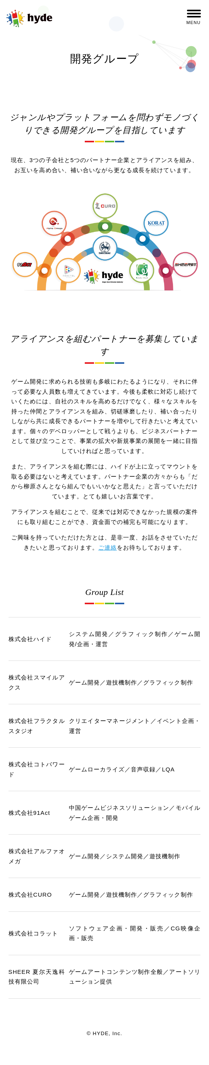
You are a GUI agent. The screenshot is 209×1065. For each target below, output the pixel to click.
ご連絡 (107, 547)
